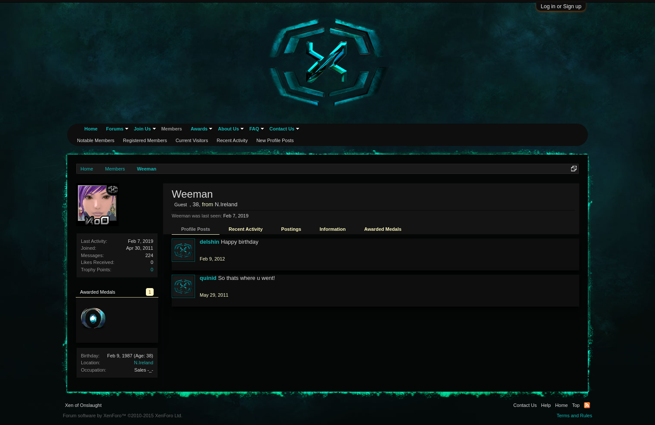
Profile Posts (195, 229)
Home (91, 128)
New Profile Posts (275, 140)
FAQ (254, 128)
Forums (115, 128)
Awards (199, 128)
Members (171, 128)
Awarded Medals (383, 229)
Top (576, 405)
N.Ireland (143, 362)
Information (333, 229)
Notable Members (95, 140)
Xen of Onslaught (83, 405)
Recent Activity (246, 229)
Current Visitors (192, 140)
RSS (587, 405)
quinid (208, 278)
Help (546, 405)
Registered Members (145, 140)
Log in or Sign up (561, 6)
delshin (209, 242)
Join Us (142, 128)
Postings (291, 229)
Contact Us (281, 128)
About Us (228, 128)
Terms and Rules (574, 415)
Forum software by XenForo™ (122, 415)
